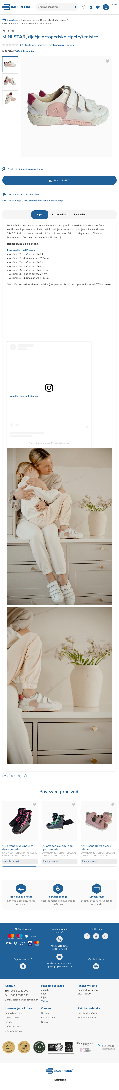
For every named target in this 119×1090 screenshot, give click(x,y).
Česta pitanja (48, 1017)
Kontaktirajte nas (13, 1013)
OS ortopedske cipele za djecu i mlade (17, 847)
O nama (45, 1013)
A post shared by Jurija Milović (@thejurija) (49, 443)
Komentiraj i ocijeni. (64, 45)
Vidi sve (45, 1001)
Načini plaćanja (13, 1026)
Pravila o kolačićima (88, 1013)
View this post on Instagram (24, 396)
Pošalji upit (62, 180)
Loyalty (8, 1022)
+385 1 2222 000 (18, 990)
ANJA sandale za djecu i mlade (96, 847)
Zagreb (45, 990)
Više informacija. (24, 51)
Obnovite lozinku (13, 1030)
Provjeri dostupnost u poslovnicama (25, 169)
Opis (40, 214)
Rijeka (44, 997)
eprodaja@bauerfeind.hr (59, 966)
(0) (21, 45)
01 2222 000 (61, 949)
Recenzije (79, 214)
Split (43, 993)
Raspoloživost (59, 214)
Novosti (45, 1022)
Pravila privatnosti (87, 1017)
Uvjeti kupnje (12, 1017)
